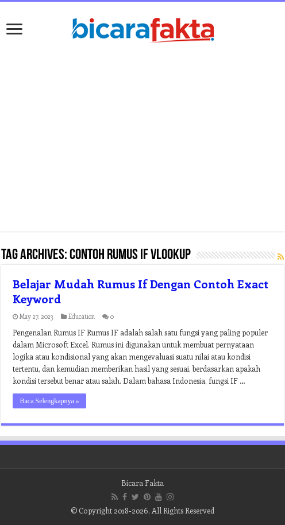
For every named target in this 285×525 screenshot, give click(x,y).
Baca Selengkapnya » (49, 401)
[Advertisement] (143, 139)
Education (81, 316)
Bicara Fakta (142, 483)
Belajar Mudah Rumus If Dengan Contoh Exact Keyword (140, 291)
